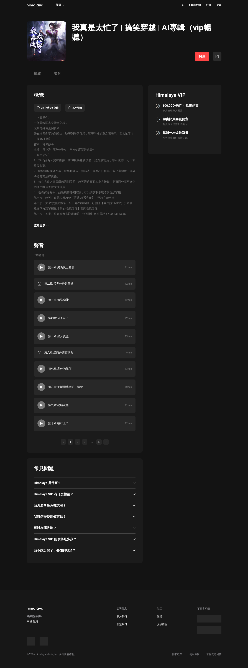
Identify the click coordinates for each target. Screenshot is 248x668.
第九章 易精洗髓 (58, 405)
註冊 (208, 5)
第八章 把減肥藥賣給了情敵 (65, 387)
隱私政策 (177, 654)
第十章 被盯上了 (58, 423)
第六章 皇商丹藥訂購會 (58, 352)
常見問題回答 (213, 654)
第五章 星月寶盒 (58, 336)
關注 (202, 56)
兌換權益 (162, 624)
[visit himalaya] (35, 5)
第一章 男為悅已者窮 (61, 267)
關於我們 (122, 616)
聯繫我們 (122, 624)
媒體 (159, 616)
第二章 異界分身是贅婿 (58, 283)
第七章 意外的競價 (60, 368)
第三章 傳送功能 (58, 300)
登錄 (218, 5)
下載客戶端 (194, 5)
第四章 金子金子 (58, 318)
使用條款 (194, 654)
